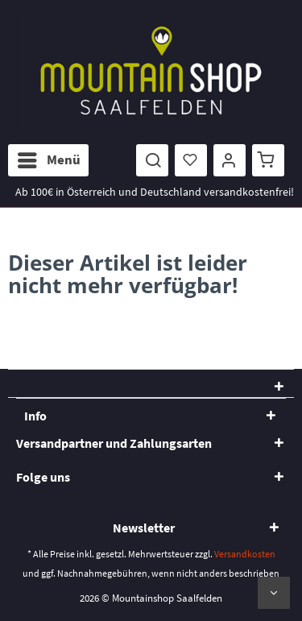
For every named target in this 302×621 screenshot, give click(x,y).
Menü (49, 157)
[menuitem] (48, 160)
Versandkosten (244, 554)
